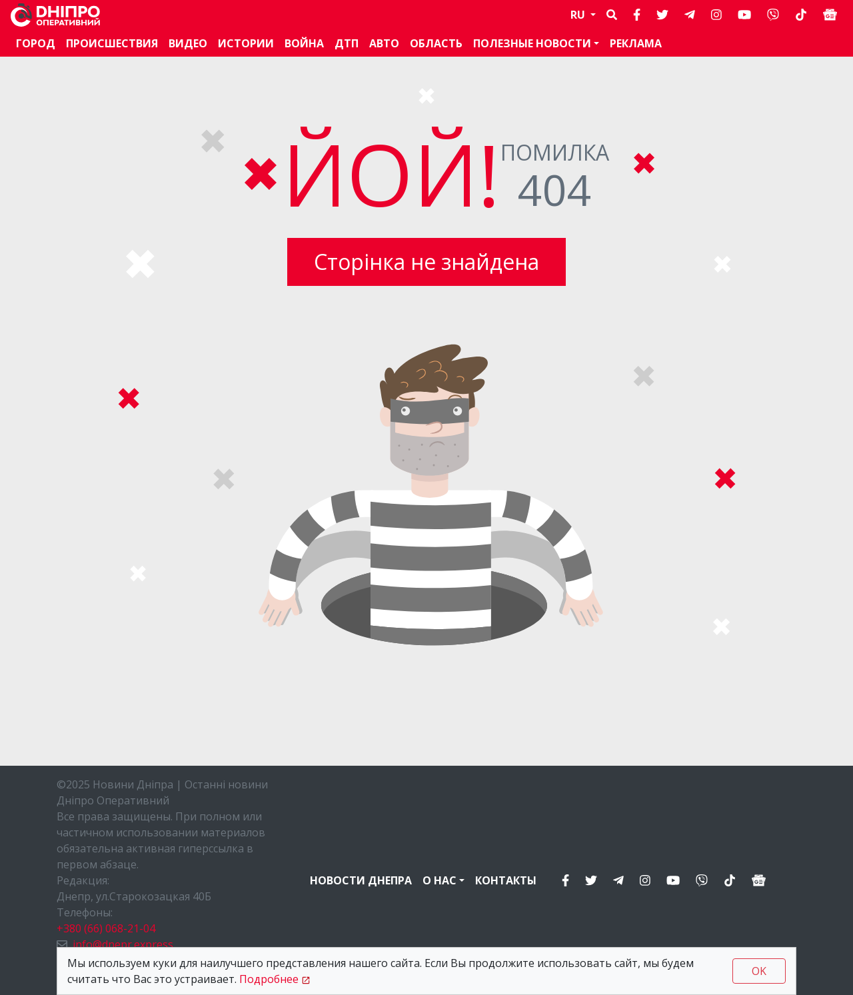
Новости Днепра (361, 880)
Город (35, 43)
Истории (246, 43)
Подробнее (269, 979)
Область (436, 43)
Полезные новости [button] (532, 43)
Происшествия (112, 43)
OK (759, 971)
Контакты (505, 880)
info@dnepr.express (123, 944)
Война (304, 43)
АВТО (384, 43)
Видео (188, 43)
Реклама (636, 43)
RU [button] (579, 14)
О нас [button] (439, 880)
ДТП (347, 43)
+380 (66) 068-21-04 (106, 928)
